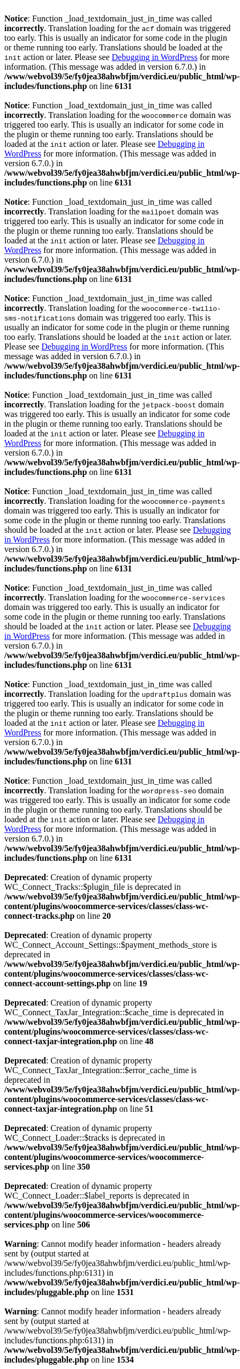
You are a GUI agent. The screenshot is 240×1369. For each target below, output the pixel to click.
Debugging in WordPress (154, 57)
